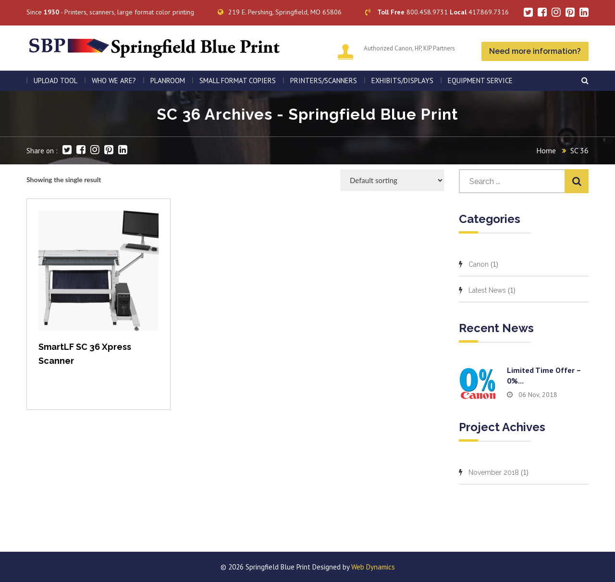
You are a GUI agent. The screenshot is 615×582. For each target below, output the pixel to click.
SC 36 (579, 150)
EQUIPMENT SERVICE (480, 80)
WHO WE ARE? (114, 80)
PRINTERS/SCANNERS (323, 80)
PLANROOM (167, 80)
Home (546, 150)
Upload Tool (55, 80)
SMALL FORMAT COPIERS (237, 80)
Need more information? (535, 51)
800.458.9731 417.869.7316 (437, 12)
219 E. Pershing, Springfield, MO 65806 (280, 12)
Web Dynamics (373, 566)
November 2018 (493, 472)
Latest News (487, 290)
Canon (478, 264)
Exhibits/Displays (402, 80)
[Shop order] (392, 180)
